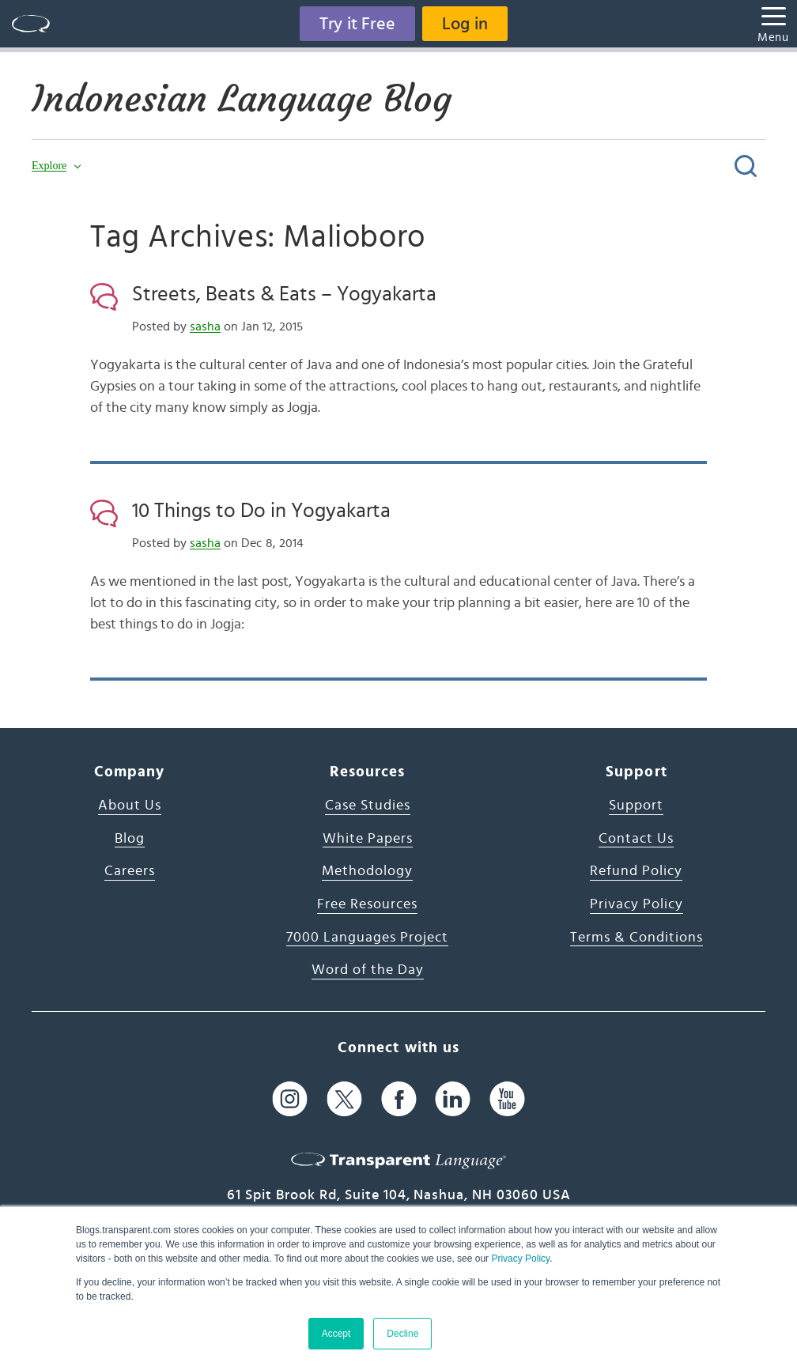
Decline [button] (402, 1333)
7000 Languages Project (367, 937)
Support (636, 805)
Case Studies (367, 805)
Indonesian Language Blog (241, 99)
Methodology (367, 871)
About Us (129, 805)
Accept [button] (336, 1333)
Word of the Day (368, 970)
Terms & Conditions (636, 937)
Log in (465, 23)
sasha (205, 326)
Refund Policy (636, 871)
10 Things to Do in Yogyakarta (261, 510)
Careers (129, 871)
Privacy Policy (520, 1258)
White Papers (368, 839)
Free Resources (367, 904)
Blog (130, 839)
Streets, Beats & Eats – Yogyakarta (284, 294)
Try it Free (357, 23)
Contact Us (636, 839)
